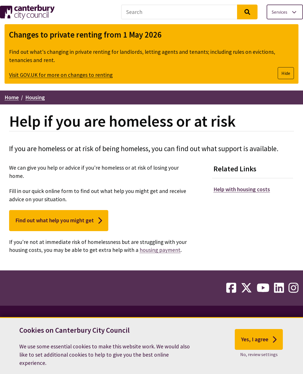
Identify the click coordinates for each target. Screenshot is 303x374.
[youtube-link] (263, 288)
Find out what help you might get (58, 220)
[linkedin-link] (279, 288)
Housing (35, 97)
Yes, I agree (259, 342)
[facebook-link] (231, 288)
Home (12, 97)
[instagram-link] (293, 288)
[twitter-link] (246, 288)
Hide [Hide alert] (285, 73)
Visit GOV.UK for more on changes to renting (61, 74)
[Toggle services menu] (285, 12)
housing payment (160, 249)
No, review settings (259, 356)
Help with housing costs (241, 189)
